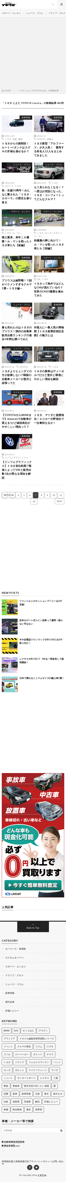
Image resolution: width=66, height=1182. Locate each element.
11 (60, 495)
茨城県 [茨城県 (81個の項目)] (27, 1101)
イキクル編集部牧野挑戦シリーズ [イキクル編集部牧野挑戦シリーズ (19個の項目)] (37, 1038)
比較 (15, 139)
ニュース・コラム (34, 13)
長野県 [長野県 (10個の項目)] (38, 1109)
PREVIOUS (9, 495)
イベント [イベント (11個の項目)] (8, 1046)
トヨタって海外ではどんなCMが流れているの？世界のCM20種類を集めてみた (49, 289)
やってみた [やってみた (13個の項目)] (28, 1030)
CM (38, 279)
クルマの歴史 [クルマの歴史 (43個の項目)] (24, 1046)
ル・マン (17, 233)
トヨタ (8, 139)
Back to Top (33, 927)
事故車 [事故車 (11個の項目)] (16, 1085)
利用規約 (6, 1161)
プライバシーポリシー (40, 1161)
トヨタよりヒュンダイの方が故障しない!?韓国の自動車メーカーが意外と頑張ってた (17, 377)
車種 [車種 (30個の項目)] (6, 1109)
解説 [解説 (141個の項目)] (37, 1101)
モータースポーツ (53, 233)
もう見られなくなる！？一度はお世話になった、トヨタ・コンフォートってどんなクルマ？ (49, 193)
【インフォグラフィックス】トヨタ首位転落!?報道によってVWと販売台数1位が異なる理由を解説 (17, 469)
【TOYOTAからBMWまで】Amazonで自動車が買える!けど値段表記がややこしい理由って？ (17, 420)
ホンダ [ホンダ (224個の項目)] (7, 1070)
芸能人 (50, 139)
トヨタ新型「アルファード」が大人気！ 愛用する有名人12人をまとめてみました (49, 149)
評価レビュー (12, 1010)
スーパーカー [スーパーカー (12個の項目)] (22, 1054)
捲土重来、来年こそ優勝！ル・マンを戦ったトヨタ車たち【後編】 (17, 241)
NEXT (59, 501)
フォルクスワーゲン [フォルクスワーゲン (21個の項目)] (39, 1062)
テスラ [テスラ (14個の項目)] (50, 1054)
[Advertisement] (33, 54)
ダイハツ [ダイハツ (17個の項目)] (37, 1054)
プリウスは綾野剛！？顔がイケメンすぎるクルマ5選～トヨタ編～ (17, 284)
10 (53, 495)
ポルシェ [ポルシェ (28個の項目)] (19, 1070)
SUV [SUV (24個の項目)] (16, 1030)
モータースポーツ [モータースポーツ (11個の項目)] (26, 1078)
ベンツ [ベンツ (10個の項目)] (57, 1062)
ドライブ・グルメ (57, 13)
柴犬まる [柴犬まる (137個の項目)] (57, 1093)
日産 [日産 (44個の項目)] (37, 1093)
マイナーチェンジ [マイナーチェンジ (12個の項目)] (38, 1070)
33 (34, 501)
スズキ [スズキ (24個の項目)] (50, 1046)
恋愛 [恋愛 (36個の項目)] (6, 1093)
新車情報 (26, 117)
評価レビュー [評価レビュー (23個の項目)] (51, 1101)
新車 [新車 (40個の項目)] (15, 1093)
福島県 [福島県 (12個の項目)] (16, 1101)
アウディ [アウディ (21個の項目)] (43, 1030)
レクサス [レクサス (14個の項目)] (44, 1078)
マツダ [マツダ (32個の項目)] (54, 1070)
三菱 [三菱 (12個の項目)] (56, 1078)
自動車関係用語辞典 (13, 1141)
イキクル (41, 1175)
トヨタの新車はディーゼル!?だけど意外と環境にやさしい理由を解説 (49, 375)
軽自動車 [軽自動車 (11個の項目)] (17, 1109)
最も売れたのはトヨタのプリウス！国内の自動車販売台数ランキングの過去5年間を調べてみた (17, 333)
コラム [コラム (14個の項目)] (38, 1046)
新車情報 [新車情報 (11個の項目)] (26, 1093)
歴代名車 (9, 1001)
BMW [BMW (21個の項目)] (7, 1030)
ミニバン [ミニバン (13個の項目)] (8, 1078)
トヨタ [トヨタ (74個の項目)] (7, 1062)
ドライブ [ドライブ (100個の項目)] (19, 1062)
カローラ (9, 186)
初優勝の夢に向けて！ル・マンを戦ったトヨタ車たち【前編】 (49, 244)
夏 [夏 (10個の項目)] (55, 1085)
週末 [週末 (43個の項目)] (28, 1109)
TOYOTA (41, 139)
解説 (20, 139)
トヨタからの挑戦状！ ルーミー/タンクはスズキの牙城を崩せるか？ (17, 147)
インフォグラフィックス (16, 457)
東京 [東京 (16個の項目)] (46, 1093)
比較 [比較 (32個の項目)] (6, 1101)
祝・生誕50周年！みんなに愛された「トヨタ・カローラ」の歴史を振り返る (17, 196)
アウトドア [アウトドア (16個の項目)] (9, 1038)
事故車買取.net (11, 1145)
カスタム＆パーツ (21, 392)
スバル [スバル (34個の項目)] (7, 1054)
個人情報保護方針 (20, 1161)
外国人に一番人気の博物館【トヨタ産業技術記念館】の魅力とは (49, 331)
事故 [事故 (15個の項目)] (6, 1085)
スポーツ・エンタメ (11, 13)
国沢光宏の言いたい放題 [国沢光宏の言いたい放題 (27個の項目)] (36, 1085)
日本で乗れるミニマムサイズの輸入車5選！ (41, 678)
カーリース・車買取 (15, 948)
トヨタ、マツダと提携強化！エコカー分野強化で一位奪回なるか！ (49, 418)
